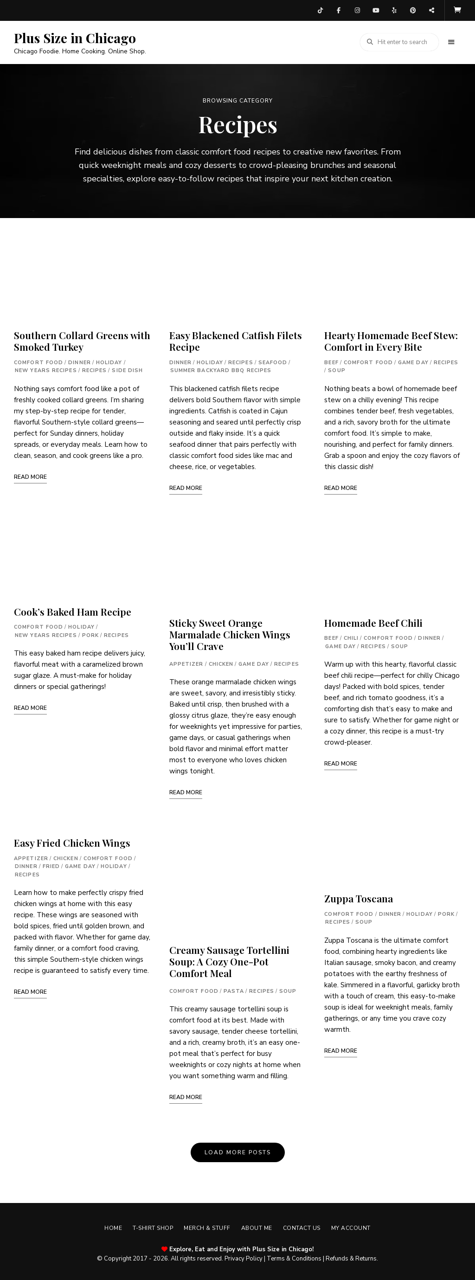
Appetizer (31, 856)
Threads (431, 9)
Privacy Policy (244, 1256)
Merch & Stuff (205, 1225)
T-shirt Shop (148, 1225)
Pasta (234, 988)
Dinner (79, 360)
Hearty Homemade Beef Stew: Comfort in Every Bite (391, 338)
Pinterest (413, 9)
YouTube (375, 9)
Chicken (65, 856)
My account (359, 1225)
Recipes (94, 368)
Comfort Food (38, 360)
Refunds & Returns (351, 1256)
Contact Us (306, 1225)
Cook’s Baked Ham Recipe (72, 609)
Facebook (338, 9)
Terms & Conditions (294, 1256)
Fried (51, 864)
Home (105, 1225)
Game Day (80, 864)
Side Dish (127, 368)
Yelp (394, 9)
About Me (258, 1225)
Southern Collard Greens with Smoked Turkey (82, 338)
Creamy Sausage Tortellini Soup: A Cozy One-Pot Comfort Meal (229, 959)
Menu (452, 40)
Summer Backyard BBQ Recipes (221, 368)
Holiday (109, 360)
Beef (331, 360)
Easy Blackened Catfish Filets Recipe (235, 338)
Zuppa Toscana (358, 895)
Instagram (357, 9)
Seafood (273, 360)
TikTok (320, 9)
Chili (351, 635)
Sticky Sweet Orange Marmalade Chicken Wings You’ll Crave (229, 632)
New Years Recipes (46, 368)
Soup (287, 988)
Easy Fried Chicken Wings (72, 840)
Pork (90, 633)
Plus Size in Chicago (75, 36)
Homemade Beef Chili (373, 620)
